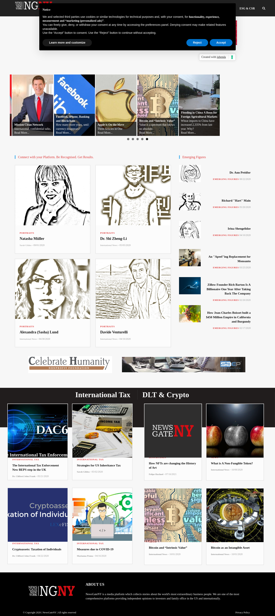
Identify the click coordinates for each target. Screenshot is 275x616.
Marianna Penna (85, 556)
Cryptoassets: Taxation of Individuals (36, 549)
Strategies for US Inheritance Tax (99, 465)
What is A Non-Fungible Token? (232, 463)
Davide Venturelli (114, 332)
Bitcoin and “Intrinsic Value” (168, 547)
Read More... (18, 132)
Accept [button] (221, 42)
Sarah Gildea (25, 245)
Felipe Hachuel (156, 474)
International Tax (25, 459)
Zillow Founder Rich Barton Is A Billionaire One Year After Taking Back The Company (229, 289)
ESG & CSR (247, 8)
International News (108, 245)
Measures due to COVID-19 (95, 549)
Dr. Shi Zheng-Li (113, 239)
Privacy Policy (242, 612)
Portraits (27, 233)
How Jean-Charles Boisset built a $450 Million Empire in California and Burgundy (228, 317)
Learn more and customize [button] (67, 42)
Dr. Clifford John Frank (23, 476)
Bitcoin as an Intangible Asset (230, 547)
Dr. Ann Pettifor (240, 172)
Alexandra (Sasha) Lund (39, 332)
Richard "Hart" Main (236, 200)
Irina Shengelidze (239, 228)
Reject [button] (197, 42)
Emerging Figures (226, 179)
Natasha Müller (32, 239)
